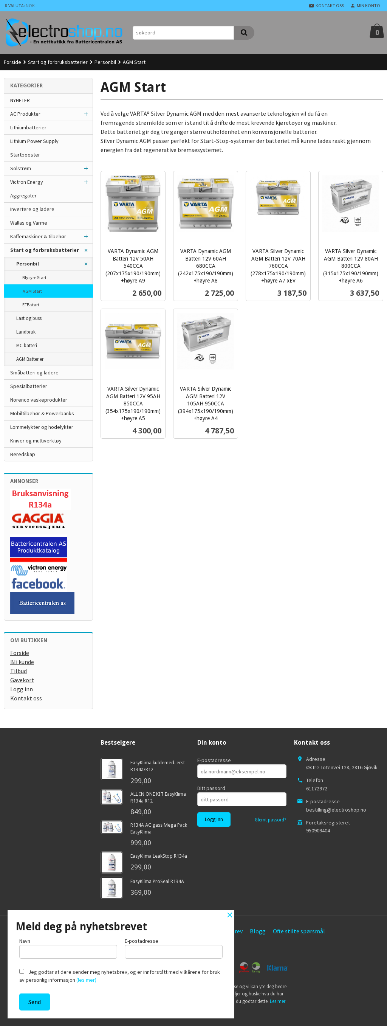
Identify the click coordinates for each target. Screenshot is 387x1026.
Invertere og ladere (32, 209)
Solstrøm (20, 168)
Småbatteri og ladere (34, 372)
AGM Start (32, 291)
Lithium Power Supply (34, 141)
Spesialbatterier (28, 386)
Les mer (277, 1001)
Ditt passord (211, 788)
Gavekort (22, 680)
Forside (12, 62)
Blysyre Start (34, 277)
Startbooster (25, 154)
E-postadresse (214, 760)
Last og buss (29, 318)
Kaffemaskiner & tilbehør (38, 236)
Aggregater (23, 195)
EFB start (30, 304)
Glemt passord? (270, 819)
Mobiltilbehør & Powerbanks (42, 413)
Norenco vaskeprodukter (38, 399)
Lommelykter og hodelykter (41, 427)
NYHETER (20, 100)
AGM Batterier (29, 359)
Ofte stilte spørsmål (299, 931)
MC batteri (26, 345)
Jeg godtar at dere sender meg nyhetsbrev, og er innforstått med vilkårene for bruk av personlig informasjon (119, 976)
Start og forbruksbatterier (44, 250)
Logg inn (21, 689)
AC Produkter (25, 113)
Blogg (258, 931)
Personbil (27, 264)
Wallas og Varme (28, 222)
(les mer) (86, 979)
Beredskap (22, 454)
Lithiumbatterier (28, 127)
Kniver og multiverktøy (36, 440)
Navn (68, 948)
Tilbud (18, 671)
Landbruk (26, 332)
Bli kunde (22, 662)
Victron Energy (26, 182)
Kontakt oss (26, 698)
